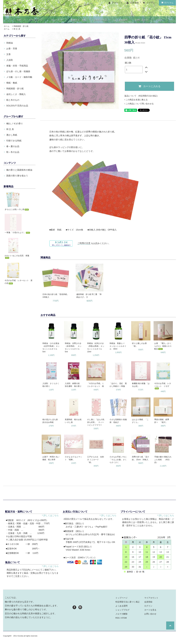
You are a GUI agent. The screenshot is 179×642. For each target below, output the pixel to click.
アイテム (166, 2)
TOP (19, 20)
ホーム (6, 26)
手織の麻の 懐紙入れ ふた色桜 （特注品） (163, 459)
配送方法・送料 (78, 20)
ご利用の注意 (83, 243)
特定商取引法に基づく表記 (127, 602)
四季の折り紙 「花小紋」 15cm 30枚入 (140, 458)
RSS (117, 618)
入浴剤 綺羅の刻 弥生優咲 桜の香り (73, 384)
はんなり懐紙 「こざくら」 (140, 420)
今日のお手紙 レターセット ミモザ (162, 385)
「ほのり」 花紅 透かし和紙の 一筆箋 (118, 384)
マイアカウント (151, 598)
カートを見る (150, 610)
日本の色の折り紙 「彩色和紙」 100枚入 (55, 295)
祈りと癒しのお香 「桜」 (140, 344)
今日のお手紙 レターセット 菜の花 (18, 281)
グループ (57, 20)
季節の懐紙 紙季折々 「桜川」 (161, 420)
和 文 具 (17, 29)
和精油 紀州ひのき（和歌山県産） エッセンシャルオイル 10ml (95, 347)
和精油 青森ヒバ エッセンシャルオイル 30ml (118, 346)
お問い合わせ (141, 20)
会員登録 (134, 2)
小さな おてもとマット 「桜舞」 (73, 458)
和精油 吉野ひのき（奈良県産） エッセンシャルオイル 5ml (73, 347)
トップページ (121, 598)
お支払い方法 (100, 20)
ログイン (150, 2)
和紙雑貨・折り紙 (21, 26)
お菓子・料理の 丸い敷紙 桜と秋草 (51, 458)
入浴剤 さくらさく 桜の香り (51, 384)
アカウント (117, 2)
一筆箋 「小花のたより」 (17, 232)
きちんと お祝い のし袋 (17, 209)
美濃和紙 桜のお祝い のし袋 (73, 420)
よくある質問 (120, 20)
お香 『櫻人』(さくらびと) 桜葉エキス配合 (163, 346)
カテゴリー (36, 20)
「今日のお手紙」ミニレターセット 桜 (95, 384)
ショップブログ (122, 610)
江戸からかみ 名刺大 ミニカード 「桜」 (95, 459)
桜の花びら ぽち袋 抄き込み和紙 (51, 420)
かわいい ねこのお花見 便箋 (17, 257)
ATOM (124, 618)
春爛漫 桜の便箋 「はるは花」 (141, 384)
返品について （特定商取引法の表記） (141, 96)
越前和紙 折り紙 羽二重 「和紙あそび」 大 (89, 295)
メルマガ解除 (121, 614)
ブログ (159, 20)
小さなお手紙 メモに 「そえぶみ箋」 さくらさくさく (118, 459)
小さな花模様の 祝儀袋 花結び (118, 420)
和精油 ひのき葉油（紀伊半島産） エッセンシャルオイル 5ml (51, 347)
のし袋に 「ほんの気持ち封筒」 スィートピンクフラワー (95, 422)
